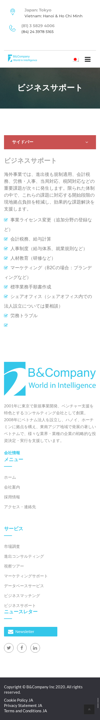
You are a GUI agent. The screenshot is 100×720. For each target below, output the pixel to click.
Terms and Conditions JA (25, 710)
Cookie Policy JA (18, 700)
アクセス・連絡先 (20, 506)
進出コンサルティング (24, 556)
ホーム (10, 477)
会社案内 (12, 487)
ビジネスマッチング (22, 595)
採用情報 (12, 496)
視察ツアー (14, 566)
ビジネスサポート (20, 605)
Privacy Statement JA (23, 705)
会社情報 (12, 452)
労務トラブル (24, 315)
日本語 (76, 59)
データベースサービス (24, 585)
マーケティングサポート (26, 575)
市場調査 (12, 546)
